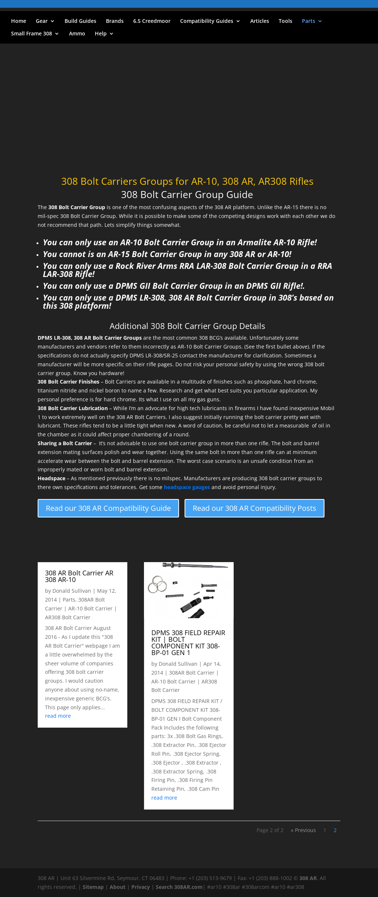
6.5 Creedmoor (152, 21)
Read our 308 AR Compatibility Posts (254, 508)
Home (18, 21)
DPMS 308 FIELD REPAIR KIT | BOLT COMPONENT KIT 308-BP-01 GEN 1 (188, 642)
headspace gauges (187, 487)
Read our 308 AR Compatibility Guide (108, 508)
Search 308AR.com (179, 886)
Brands (115, 21)
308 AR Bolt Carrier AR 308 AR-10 (79, 576)
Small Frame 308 (31, 34)
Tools (285, 21)
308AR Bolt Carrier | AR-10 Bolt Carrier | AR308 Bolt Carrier (81, 608)
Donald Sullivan (71, 590)
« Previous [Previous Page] (303, 830)
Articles (259, 21)
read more (58, 715)
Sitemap (93, 886)
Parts (308, 21)
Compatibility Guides (206, 21)
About (118, 886)
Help (101, 34)
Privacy (140, 886)
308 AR (308, 878)
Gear (42, 21)
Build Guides (80, 21)
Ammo (77, 34)
